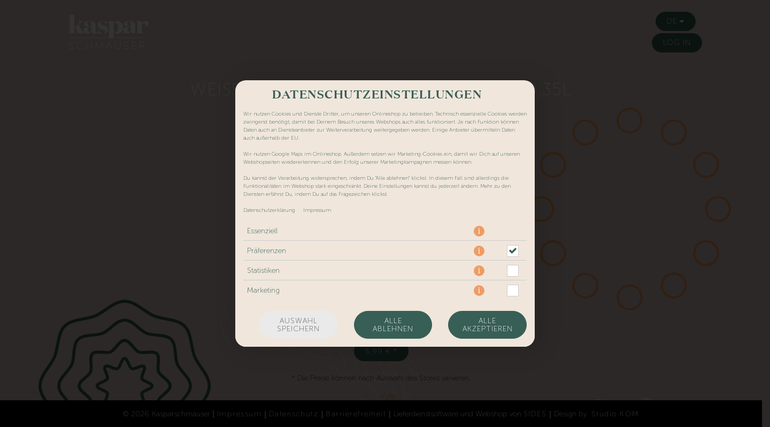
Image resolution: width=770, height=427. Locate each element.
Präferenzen (266, 251)
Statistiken (263, 270)
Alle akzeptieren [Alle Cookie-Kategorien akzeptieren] (488, 325)
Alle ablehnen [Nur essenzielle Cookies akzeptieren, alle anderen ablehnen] (393, 325)
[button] (479, 231)
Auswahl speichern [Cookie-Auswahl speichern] (298, 325)
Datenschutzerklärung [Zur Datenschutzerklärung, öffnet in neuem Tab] (269, 210)
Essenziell (262, 231)
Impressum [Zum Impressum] (317, 210)
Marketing (263, 290)
